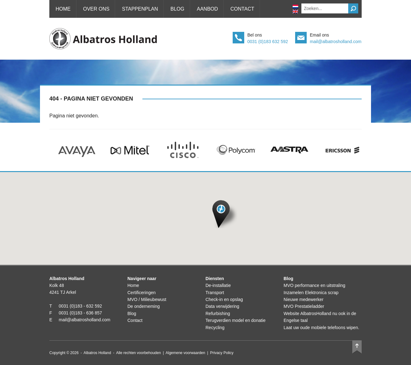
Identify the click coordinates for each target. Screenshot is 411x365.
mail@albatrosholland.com (335, 41)
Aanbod (207, 9)
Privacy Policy (222, 353)
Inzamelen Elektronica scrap (311, 292)
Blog (177, 9)
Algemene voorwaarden (185, 353)
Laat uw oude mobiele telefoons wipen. (321, 327)
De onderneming (143, 306)
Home (63, 9)
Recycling (215, 327)
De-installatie (218, 285)
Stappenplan (140, 9)
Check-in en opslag (224, 299)
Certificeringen (141, 292)
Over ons (96, 9)
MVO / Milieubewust (146, 299)
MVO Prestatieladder (304, 306)
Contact (242, 9)
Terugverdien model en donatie (235, 320)
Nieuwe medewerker (304, 299)
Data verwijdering (222, 306)
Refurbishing (218, 313)
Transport (215, 292)
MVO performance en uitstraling (314, 285)
